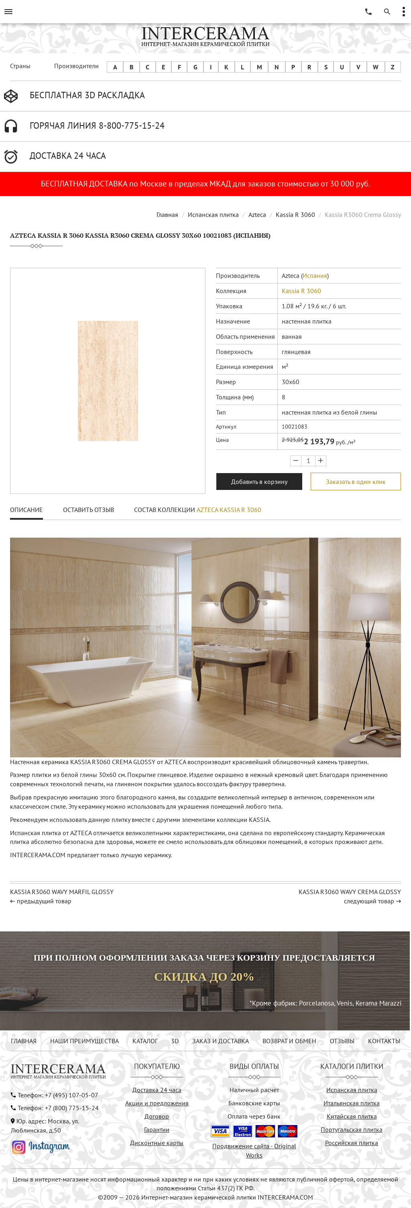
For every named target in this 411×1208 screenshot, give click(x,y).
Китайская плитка (352, 1116)
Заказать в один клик (356, 482)
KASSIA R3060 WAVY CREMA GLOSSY (350, 892)
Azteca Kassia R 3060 (229, 510)
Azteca (257, 214)
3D (175, 1041)
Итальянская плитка (352, 1103)
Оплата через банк (254, 1116)
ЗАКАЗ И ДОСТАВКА (220, 1041)
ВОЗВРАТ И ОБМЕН (289, 1041)
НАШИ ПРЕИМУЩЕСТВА (84, 1041)
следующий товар (369, 901)
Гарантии (156, 1129)
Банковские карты (254, 1103)
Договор (156, 1116)
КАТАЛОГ (145, 1041)
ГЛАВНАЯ (24, 1041)
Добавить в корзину (259, 482)
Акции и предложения (157, 1103)
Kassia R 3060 (295, 214)
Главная (167, 214)
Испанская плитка (213, 214)
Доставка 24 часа (156, 1090)
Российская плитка (351, 1143)
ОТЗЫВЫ (342, 1041)
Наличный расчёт (254, 1090)
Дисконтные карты (156, 1143)
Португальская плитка (352, 1129)
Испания (315, 275)
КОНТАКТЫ (384, 1041)
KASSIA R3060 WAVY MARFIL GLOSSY (62, 892)
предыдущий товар (44, 901)
